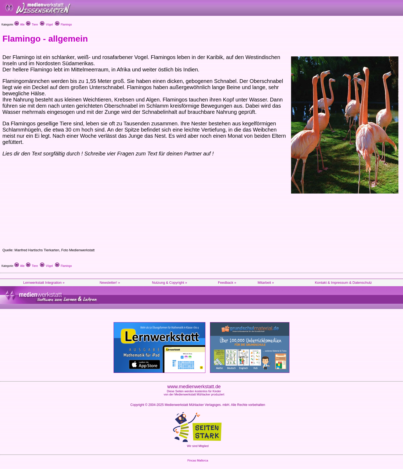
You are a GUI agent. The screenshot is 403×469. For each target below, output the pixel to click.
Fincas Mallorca (197, 460)
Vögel (46, 24)
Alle (19, 24)
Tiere (32, 24)
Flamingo (63, 24)
